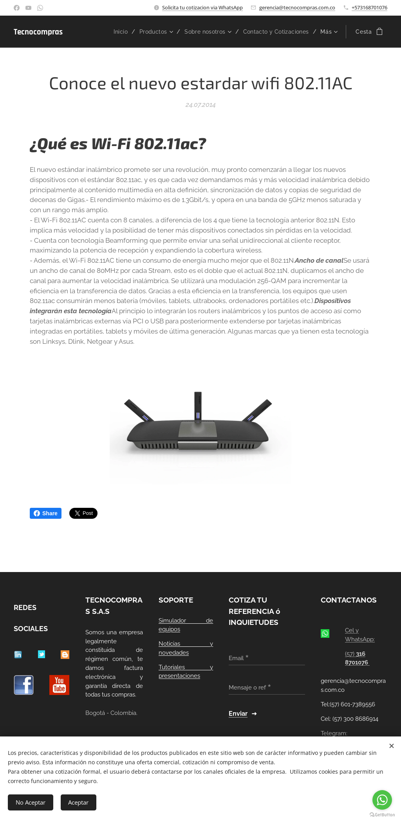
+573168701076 (369, 7)
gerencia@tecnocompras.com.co (297, 7)
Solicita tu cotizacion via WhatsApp (202, 7)
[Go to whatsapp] (382, 800)
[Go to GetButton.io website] (382, 815)
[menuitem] (114, 32)
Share (46, 513)
